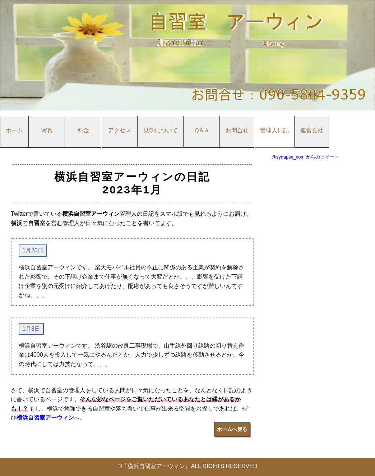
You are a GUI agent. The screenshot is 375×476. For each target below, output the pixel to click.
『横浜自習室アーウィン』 (156, 466)
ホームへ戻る (232, 429)
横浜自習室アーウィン (45, 418)
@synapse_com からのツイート (305, 157)
